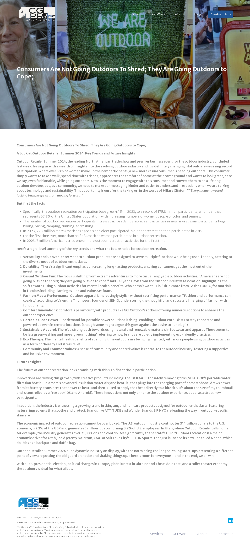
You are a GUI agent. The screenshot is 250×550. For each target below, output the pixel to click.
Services (134, 14)
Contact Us (219, 14)
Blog (197, 14)
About (180, 14)
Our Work (157, 14)
